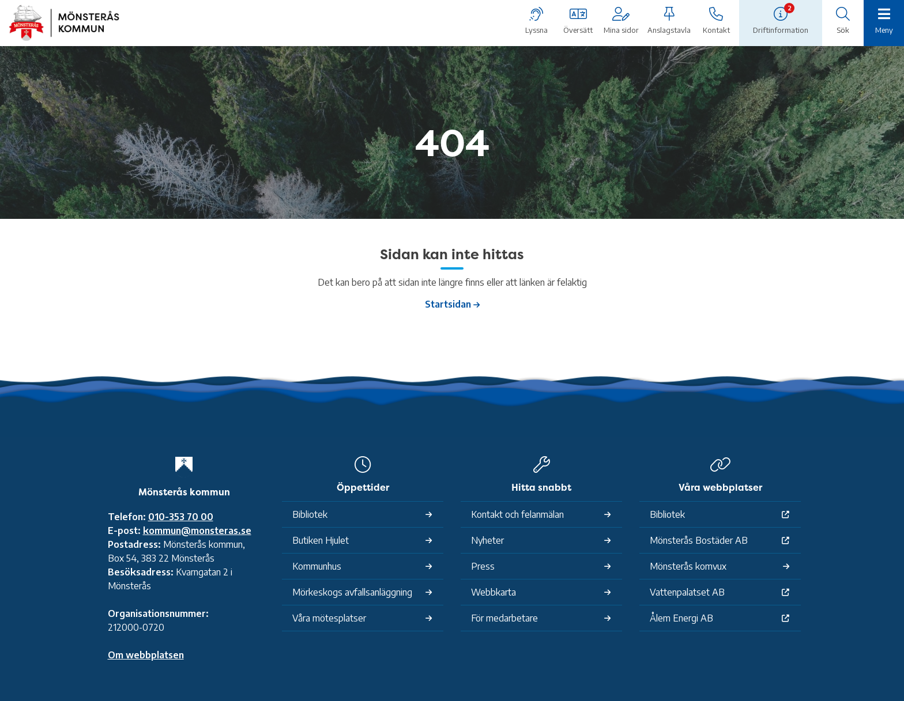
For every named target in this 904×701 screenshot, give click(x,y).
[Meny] (884, 22)
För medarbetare (504, 618)
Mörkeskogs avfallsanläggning (352, 592)
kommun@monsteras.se (197, 530)
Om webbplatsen (146, 655)
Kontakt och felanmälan (517, 514)
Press (483, 566)
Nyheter (487, 540)
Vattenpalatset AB (687, 592)
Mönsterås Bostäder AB (699, 540)
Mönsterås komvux (688, 566)
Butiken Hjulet (320, 540)
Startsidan (448, 304)
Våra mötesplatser (329, 618)
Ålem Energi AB (681, 618)
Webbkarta (493, 592)
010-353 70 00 (180, 516)
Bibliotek (309, 514)
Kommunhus (316, 566)
